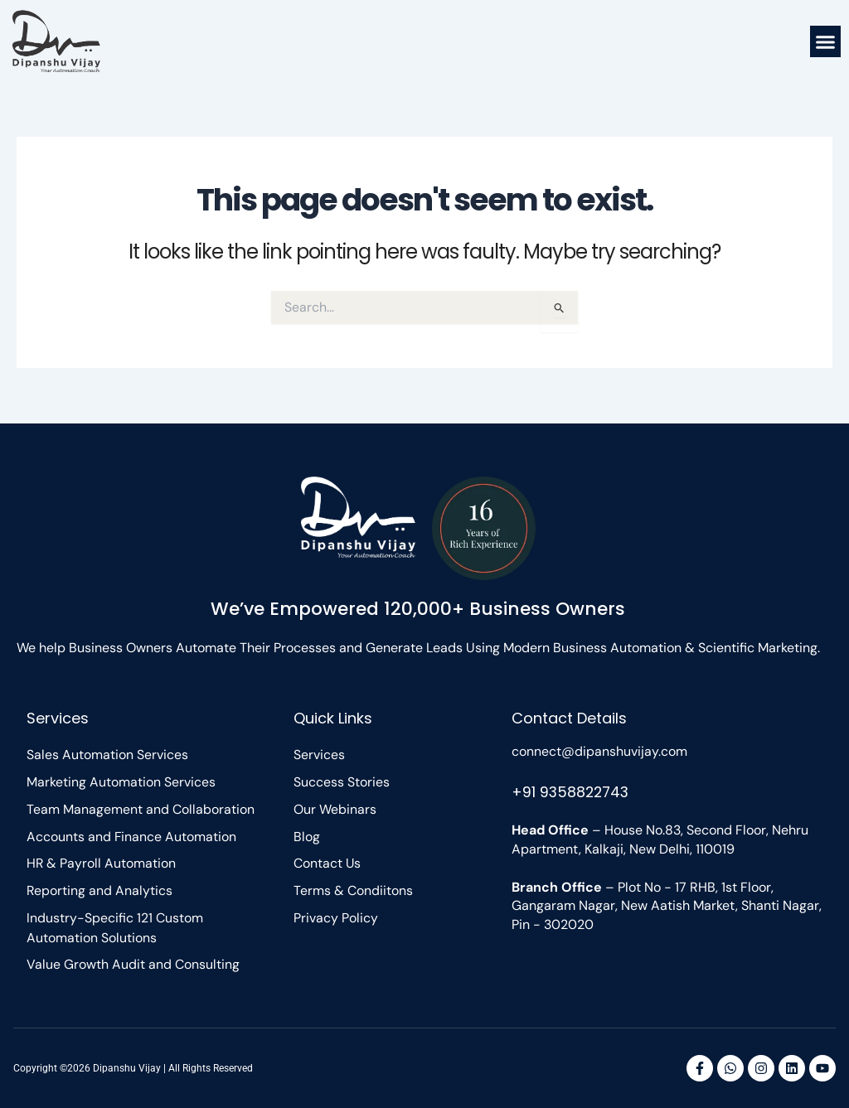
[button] (826, 41)
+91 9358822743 (572, 790)
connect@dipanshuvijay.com (599, 749)
